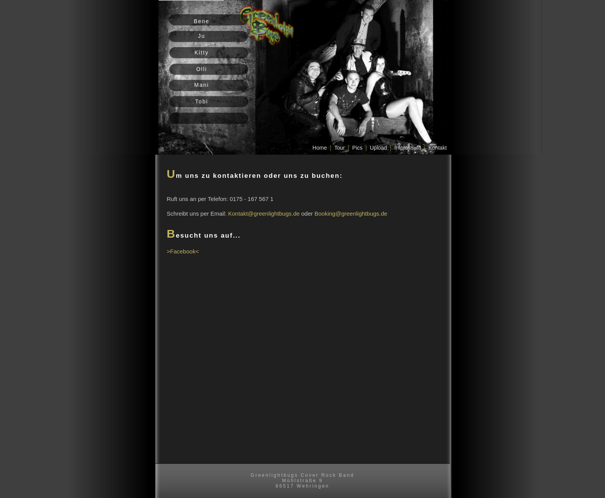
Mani (201, 85)
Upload (378, 148)
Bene (202, 21)
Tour (339, 148)
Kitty (201, 52)
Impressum (407, 148)
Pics (357, 148)
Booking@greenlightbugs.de (350, 213)
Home (320, 148)
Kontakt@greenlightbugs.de (263, 213)
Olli (201, 69)
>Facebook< (183, 251)
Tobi (201, 101)
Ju (201, 36)
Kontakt (438, 148)
